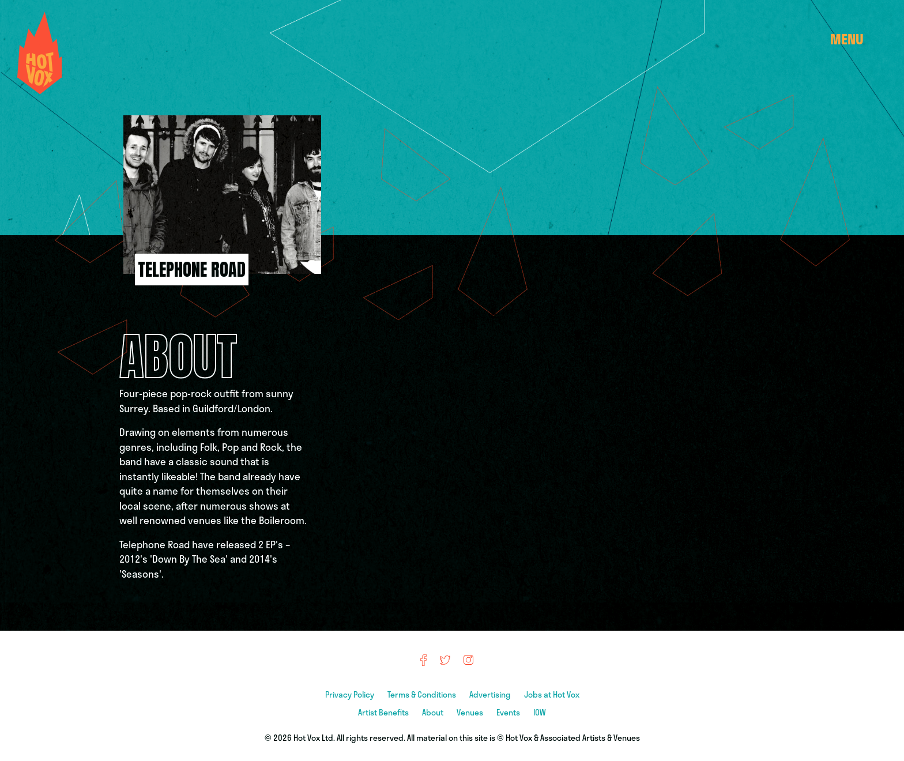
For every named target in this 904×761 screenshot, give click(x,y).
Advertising (491, 694)
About (433, 712)
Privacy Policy (350, 694)
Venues (471, 712)
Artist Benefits (384, 712)
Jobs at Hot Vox (551, 694)
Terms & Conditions (422, 694)
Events (509, 712)
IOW (539, 712)
